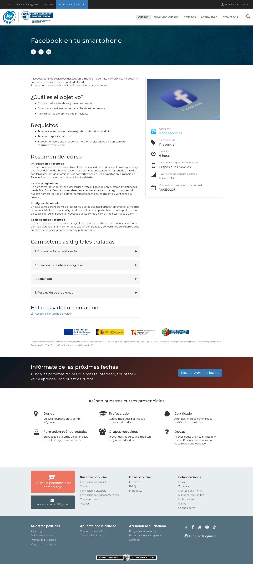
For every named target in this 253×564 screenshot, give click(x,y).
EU (248, 4)
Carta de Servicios (90, 535)
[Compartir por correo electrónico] (48, 52)
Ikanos (182, 503)
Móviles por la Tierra (190, 490)
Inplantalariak (186, 499)
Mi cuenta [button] (229, 4)
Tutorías (84, 503)
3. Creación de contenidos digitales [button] (58, 265)
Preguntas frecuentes (142, 531)
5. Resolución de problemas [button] (53, 292)
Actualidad (209, 17)
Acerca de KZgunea (27, 4)
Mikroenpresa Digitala (191, 495)
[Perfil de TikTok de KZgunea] (214, 527)
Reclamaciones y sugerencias (147, 535)
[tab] (85, 251)
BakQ (132, 486)
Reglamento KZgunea (44, 544)
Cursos (143, 17)
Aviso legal (37, 531)
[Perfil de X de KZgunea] (187, 527)
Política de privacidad (43, 539)
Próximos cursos (166, 17)
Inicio (8, 4)
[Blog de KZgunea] (200, 536)
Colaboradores (186, 507)
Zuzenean (184, 486)
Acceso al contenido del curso (51, 313)
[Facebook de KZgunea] (194, 527)
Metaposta (135, 490)
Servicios (48, 4)
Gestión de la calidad (92, 531)
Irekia (181, 482)
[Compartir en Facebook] (33, 52)
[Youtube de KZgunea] (200, 527)
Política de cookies (42, 535)
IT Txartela (135, 482)
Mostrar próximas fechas (200, 373)
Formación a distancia (93, 490)
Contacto (134, 539)
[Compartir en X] (41, 52)
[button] (248, 17)
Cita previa (230, 17)
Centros (190, 17)
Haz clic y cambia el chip (71, 4)
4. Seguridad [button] (43, 278)
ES (243, 4)
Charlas (84, 486)
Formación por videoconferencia (99, 495)
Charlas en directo (91, 499)
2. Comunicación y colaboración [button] (56, 251)
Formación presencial (93, 482)
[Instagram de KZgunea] (208, 527)
